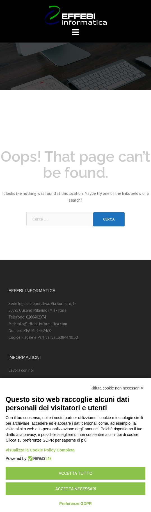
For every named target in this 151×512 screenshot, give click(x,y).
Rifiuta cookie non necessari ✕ (117, 388)
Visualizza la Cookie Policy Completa (40, 450)
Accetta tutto (75, 473)
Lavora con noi (21, 370)
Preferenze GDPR (75, 503)
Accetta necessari (75, 489)
